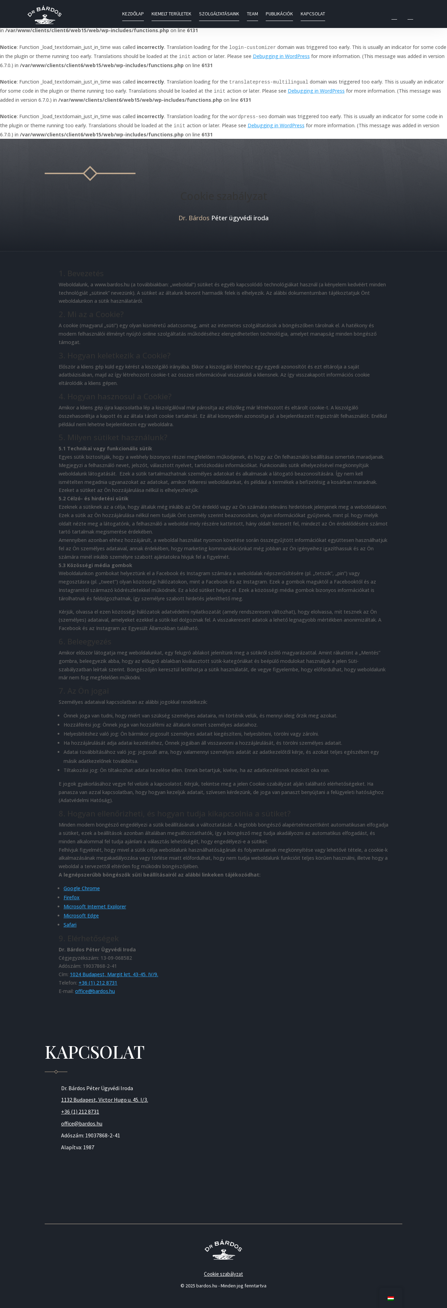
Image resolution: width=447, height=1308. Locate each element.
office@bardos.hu (95, 991)
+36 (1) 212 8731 (98, 982)
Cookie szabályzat (223, 1274)
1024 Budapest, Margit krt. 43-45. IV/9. (114, 974)
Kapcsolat (313, 14)
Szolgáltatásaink (219, 14)
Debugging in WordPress (281, 56)
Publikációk (279, 14)
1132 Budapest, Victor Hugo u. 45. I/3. (104, 1099)
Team (252, 14)
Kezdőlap (133, 14)
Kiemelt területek (171, 14)
